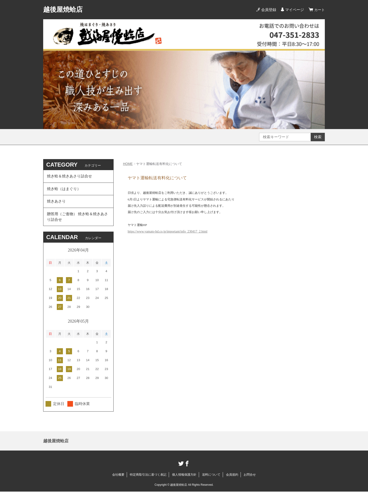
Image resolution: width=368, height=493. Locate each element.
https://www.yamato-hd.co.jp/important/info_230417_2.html (167, 231)
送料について (211, 476)
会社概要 (118, 476)
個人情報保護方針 (184, 476)
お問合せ (250, 476)
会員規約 (232, 476)
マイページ (293, 10)
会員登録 (268, 10)
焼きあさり (56, 202)
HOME (128, 164)
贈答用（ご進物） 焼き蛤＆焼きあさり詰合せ (77, 218)
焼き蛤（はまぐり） (64, 189)
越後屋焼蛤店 (63, 9)
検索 (318, 137)
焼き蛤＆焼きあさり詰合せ (69, 176)
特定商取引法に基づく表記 (148, 476)
